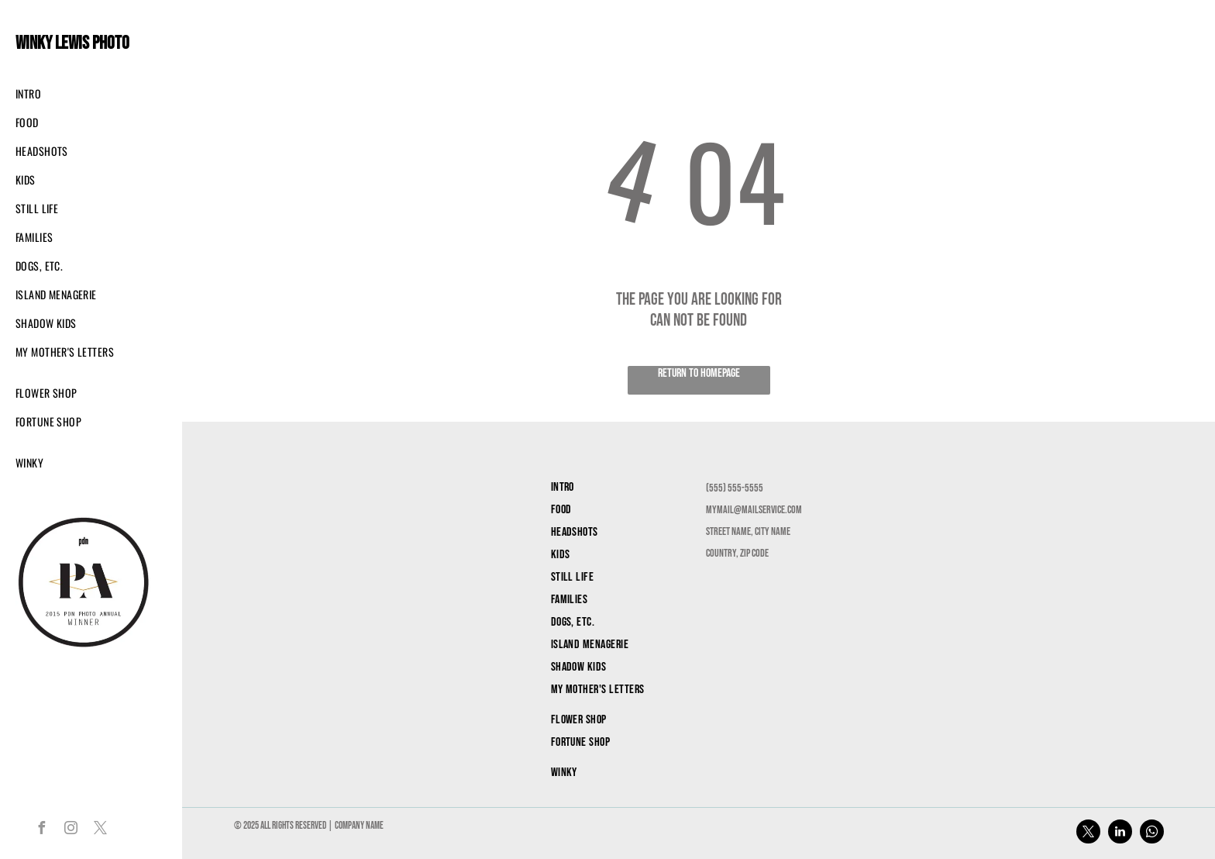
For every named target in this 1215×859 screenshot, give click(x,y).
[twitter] (100, 830)
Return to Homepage (699, 373)
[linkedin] (1120, 833)
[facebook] (41, 830)
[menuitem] (77, 93)
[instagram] (70, 830)
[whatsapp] (1152, 833)
